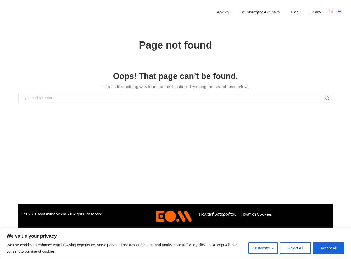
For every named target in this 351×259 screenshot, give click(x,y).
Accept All (329, 248)
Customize (261, 248)
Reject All (295, 248)
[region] (175, 243)
